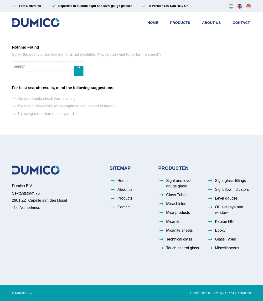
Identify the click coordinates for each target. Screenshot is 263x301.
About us (124, 189)
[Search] (47, 66)
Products (124, 198)
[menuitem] (231, 6)
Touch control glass (182, 248)
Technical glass (179, 239)
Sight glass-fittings (230, 181)
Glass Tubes (176, 195)
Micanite (173, 222)
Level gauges (226, 198)
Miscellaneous (227, 248)
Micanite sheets (179, 230)
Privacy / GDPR (223, 293)
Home (122, 181)
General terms (200, 293)
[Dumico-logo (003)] (36, 22)
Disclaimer (244, 293)
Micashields (176, 204)
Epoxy (220, 230)
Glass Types (225, 239)
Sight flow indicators (232, 189)
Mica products (178, 213)
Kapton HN (224, 222)
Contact (123, 207)
